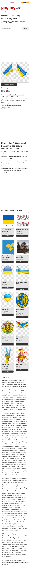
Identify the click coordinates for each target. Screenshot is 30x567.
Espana (12, 2)
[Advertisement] (15, 46)
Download (7, 235)
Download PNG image (9, 84)
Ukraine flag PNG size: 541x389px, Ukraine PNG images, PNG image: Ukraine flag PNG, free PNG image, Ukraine (14, 100)
